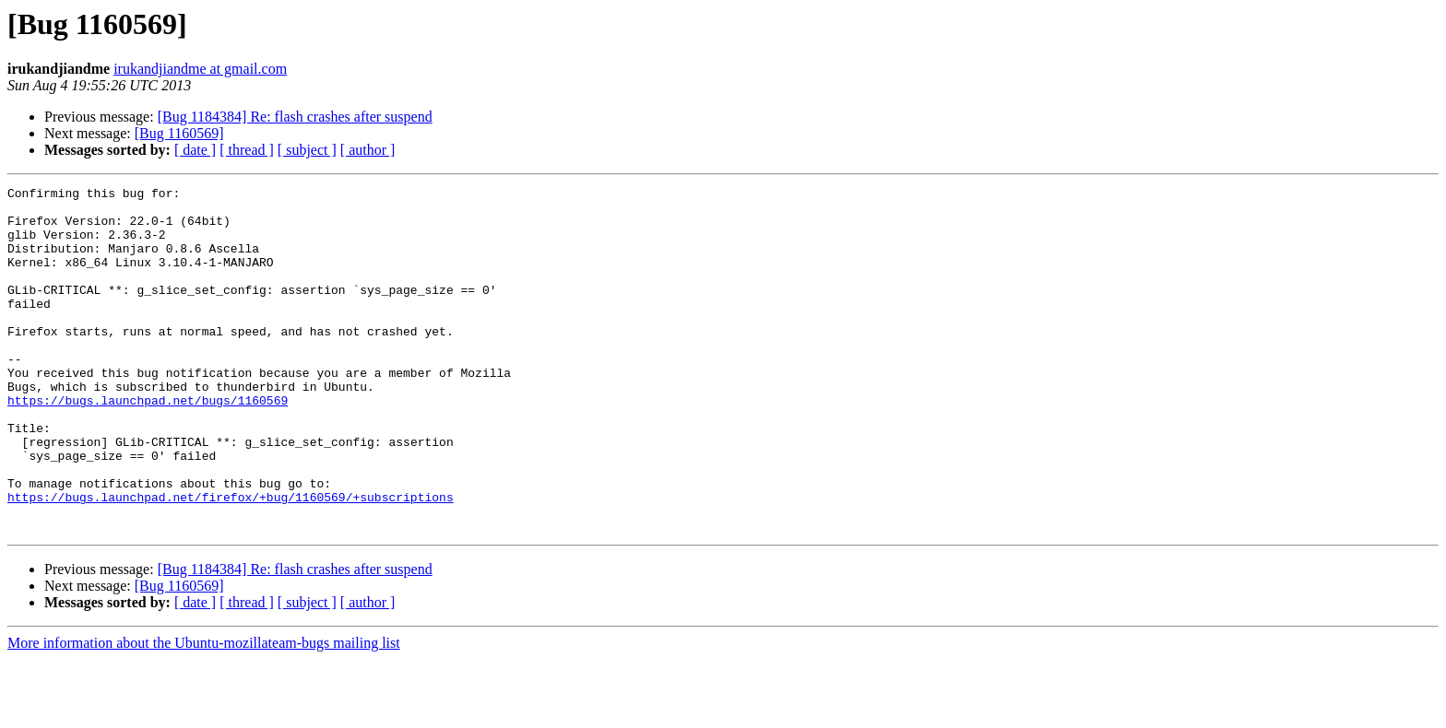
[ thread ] (246, 150)
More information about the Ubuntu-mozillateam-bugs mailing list (203, 712)
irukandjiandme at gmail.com (200, 68)
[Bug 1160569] (179, 133)
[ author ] (368, 150)
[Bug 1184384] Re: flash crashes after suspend (295, 116)
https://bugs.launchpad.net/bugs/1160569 (147, 444)
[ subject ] (307, 150)
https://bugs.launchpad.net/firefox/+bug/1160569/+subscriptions (230, 560)
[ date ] (195, 150)
